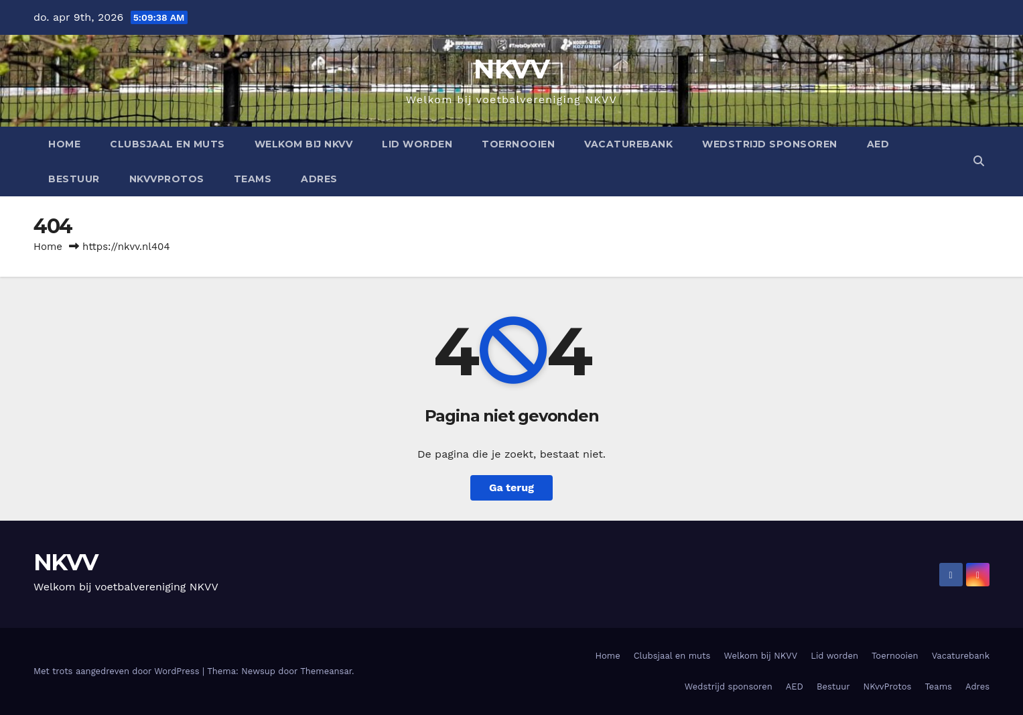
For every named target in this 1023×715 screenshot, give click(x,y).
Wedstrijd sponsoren (769, 144)
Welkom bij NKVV (304, 144)
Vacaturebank (628, 144)
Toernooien (518, 144)
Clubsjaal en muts (167, 144)
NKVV (511, 68)
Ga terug (511, 487)
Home (64, 144)
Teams (253, 179)
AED (878, 144)
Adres (319, 179)
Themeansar (326, 671)
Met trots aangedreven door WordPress (117, 671)
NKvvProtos (166, 179)
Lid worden (417, 144)
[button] (978, 161)
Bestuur (74, 179)
